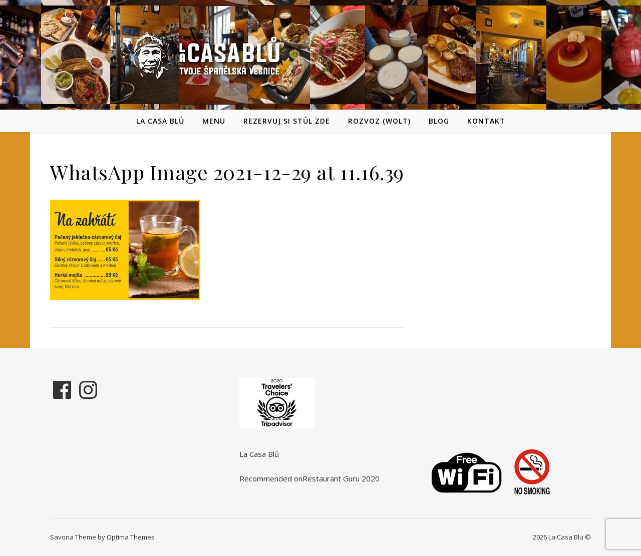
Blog (439, 121)
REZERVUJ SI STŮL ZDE (286, 121)
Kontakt (486, 121)
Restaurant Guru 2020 (341, 478)
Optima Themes (131, 536)
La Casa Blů (160, 121)
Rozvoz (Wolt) (379, 121)
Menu (213, 121)
